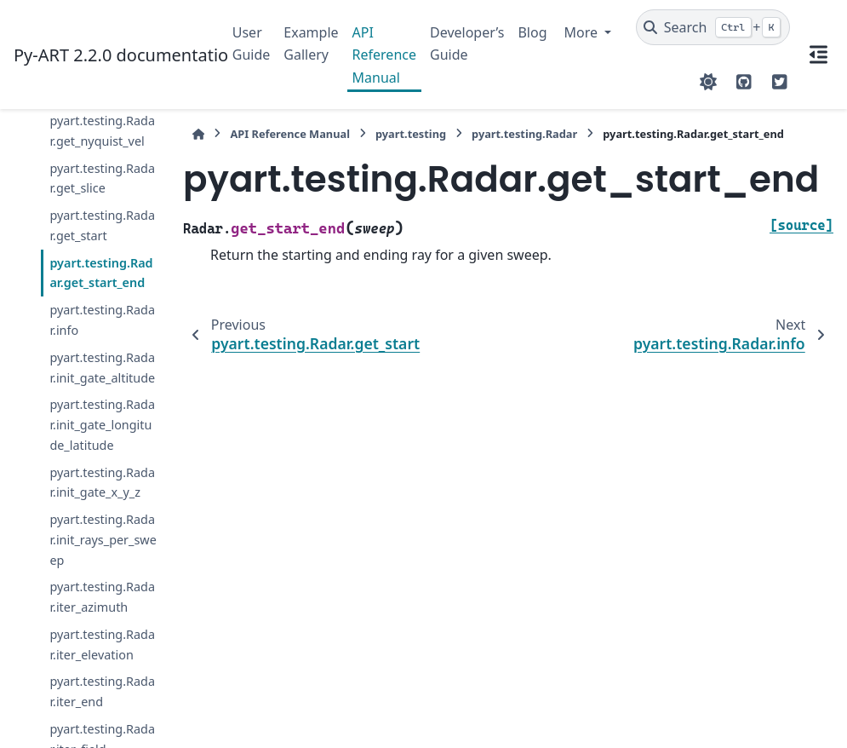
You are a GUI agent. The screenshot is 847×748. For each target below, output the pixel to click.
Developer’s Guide (467, 43)
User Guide (251, 43)
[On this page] (818, 54)
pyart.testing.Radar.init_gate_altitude (102, 367)
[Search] (713, 27)
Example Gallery (310, 43)
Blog (532, 32)
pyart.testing (410, 133)
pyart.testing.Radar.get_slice (102, 178)
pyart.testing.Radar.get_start (102, 225)
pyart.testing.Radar (524, 133)
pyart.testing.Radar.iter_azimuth (102, 596)
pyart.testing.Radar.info (102, 320)
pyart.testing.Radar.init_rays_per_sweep (102, 539)
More (583, 32)
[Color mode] (708, 81)
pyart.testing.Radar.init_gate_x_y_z (102, 482)
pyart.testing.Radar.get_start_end (100, 273)
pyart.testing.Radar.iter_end (102, 691)
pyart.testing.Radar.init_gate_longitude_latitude (102, 424)
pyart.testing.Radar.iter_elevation (102, 644)
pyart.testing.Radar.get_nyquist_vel (102, 130)
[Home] (198, 134)
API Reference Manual (384, 55)
